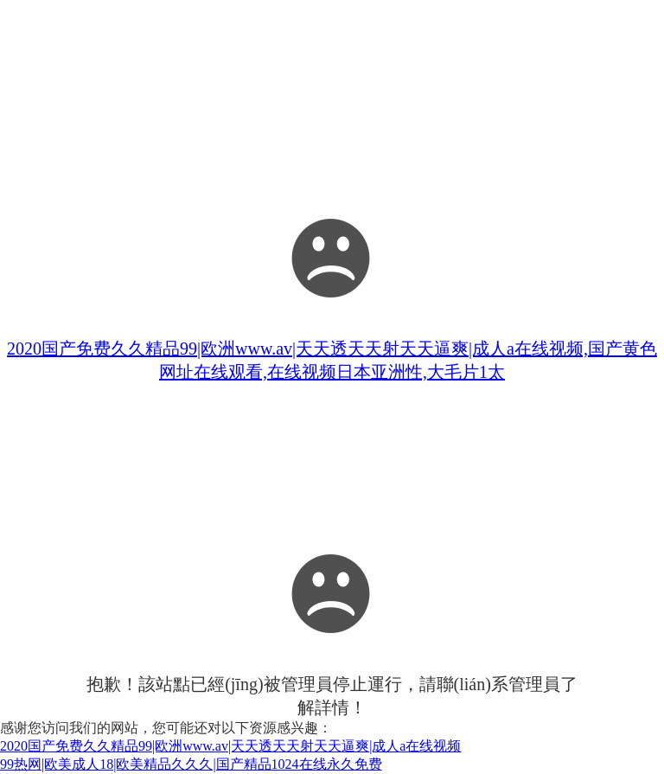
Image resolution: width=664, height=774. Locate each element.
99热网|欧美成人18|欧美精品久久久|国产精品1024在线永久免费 (191, 764)
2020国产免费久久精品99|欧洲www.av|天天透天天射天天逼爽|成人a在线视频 (230, 746)
